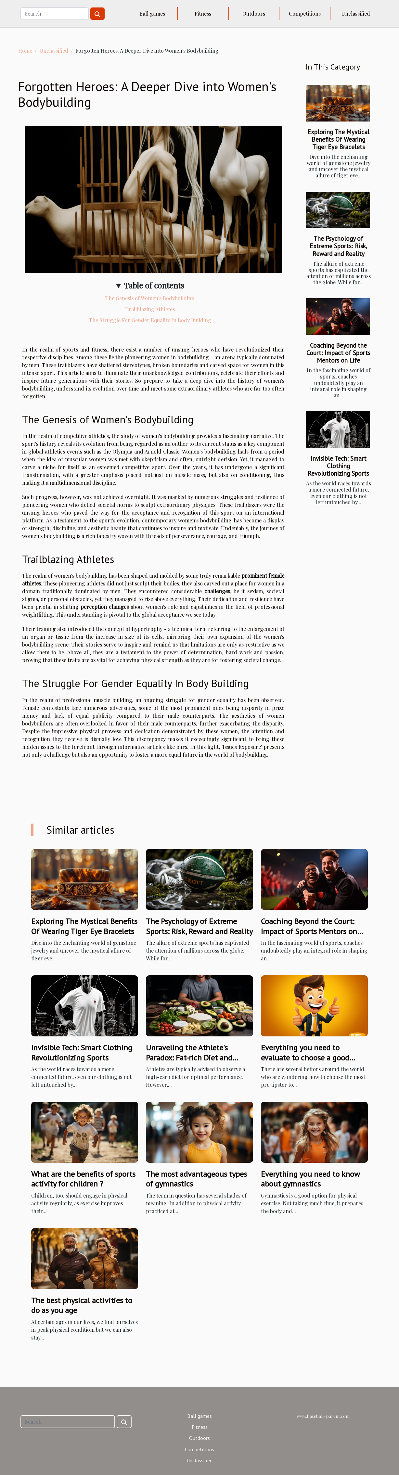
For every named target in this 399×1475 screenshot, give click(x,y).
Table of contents (154, 285)
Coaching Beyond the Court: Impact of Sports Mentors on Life (338, 352)
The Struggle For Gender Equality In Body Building (150, 320)
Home (25, 50)
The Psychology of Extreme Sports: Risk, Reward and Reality (338, 245)
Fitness (203, 13)
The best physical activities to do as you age (81, 1305)
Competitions (305, 13)
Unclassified (355, 13)
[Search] (54, 13)
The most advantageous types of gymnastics (196, 1179)
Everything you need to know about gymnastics (310, 1179)
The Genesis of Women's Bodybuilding (150, 298)
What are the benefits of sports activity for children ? (83, 1179)
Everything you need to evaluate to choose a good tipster (305, 1057)
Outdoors (253, 13)
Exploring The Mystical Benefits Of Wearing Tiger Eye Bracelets (338, 139)
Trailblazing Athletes (150, 309)
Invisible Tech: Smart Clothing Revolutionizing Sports (338, 465)
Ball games (152, 13)
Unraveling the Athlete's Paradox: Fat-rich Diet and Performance (189, 1057)
